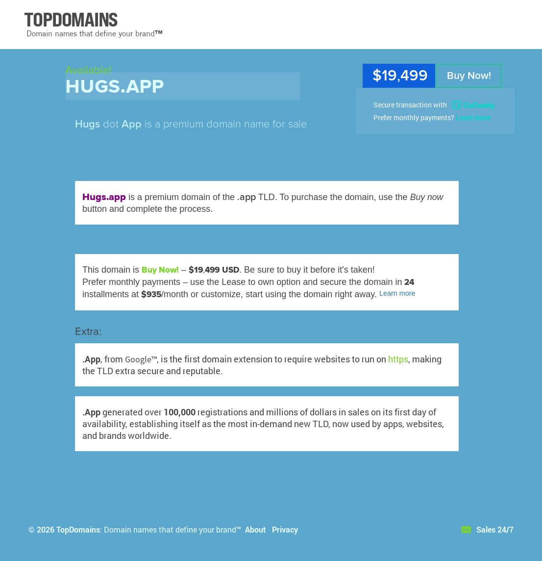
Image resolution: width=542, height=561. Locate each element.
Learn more (473, 117)
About (255, 529)
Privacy (285, 529)
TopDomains (78, 529)
